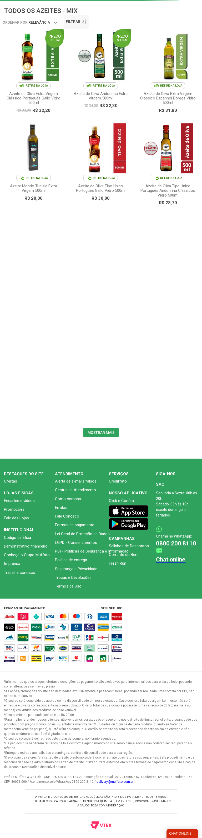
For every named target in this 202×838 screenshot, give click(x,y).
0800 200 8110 (176, 543)
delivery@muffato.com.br (115, 782)
